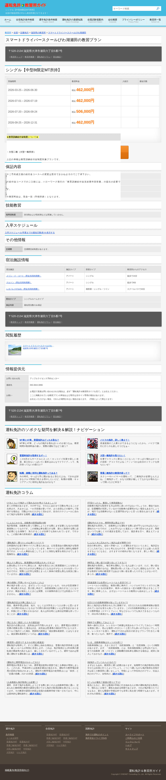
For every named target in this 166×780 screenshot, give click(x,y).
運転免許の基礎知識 (72, 20)
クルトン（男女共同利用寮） (19, 282)
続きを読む (37, 514)
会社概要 (112, 20)
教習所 (8, 32)
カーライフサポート (134, 734)
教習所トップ (16, 57)
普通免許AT (24, 742)
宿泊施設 (57, 57)
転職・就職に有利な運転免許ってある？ (39, 473)
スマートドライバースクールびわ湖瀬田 (67, 32)
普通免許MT (11, 742)
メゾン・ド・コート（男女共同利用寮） (23, 276)
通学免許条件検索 (48, 20)
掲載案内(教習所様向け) (17, 770)
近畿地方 (24, 32)
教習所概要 (29, 57)
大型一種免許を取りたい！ (112, 455)
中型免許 (27, 749)
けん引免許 (21, 752)
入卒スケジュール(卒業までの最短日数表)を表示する (30, 232)
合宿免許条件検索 (25, 20)
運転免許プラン (44, 57)
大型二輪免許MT (13, 749)
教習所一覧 (155, 20)
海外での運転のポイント (97, 734)
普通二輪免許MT (13, 745)
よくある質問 (12, 738)
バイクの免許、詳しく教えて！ (115, 440)
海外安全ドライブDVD (96, 738)
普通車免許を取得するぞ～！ (33, 455)
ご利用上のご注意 (133, 738)
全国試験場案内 (95, 20)
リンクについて (132, 741)
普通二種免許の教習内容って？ (115, 473)
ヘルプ (128, 745)
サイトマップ (131, 749)
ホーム (7, 20)
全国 (16, 32)
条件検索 (10, 734)
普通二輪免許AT (30, 745)
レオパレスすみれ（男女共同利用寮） (22, 289)
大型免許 (10, 752)
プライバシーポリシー (133, 20)
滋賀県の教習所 (38, 32)
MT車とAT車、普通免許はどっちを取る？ (39, 440)
